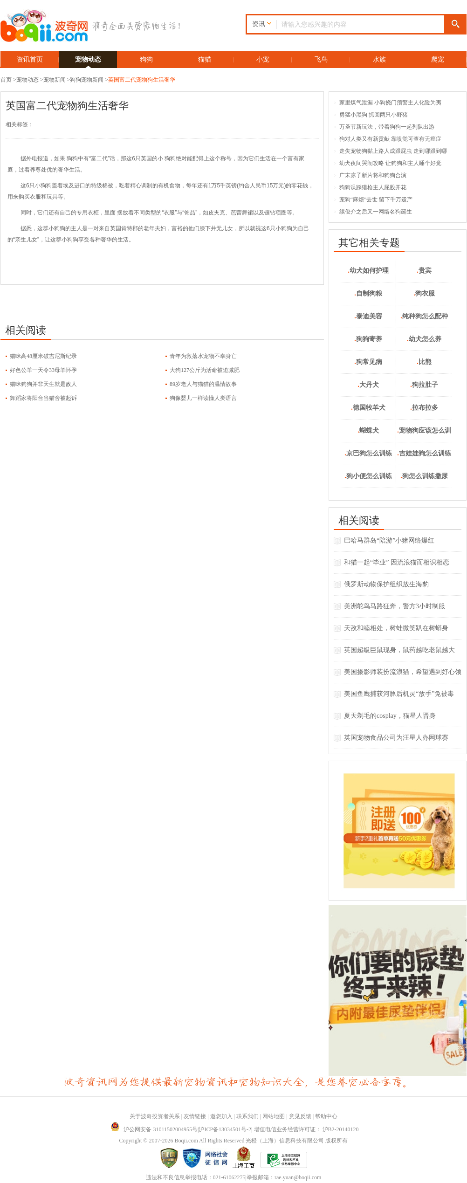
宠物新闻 (54, 79)
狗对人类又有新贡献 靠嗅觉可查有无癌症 (387, 139)
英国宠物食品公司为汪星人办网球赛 (396, 737)
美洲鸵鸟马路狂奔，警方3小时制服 (394, 606)
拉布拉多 (424, 407)
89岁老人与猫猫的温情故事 (203, 384)
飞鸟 (321, 59)
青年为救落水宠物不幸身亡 (203, 356)
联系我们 (247, 1116)
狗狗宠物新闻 (86, 79)
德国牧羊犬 (368, 407)
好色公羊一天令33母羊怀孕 (43, 370)
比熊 (424, 361)
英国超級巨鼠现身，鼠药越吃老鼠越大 (399, 650)
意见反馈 (300, 1116)
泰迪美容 (368, 316)
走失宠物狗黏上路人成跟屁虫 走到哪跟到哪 (390, 151)
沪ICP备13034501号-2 (225, 1129)
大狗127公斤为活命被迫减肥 (205, 370)
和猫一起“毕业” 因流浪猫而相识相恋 (396, 562)
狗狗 (146, 59)
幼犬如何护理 (368, 270)
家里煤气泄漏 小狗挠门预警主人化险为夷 (387, 102)
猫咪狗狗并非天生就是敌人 (43, 384)
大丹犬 (368, 384)
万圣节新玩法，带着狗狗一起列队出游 (384, 127)
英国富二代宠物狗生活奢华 (141, 79)
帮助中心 (326, 1116)
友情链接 (195, 1116)
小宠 (262, 59)
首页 (6, 79)
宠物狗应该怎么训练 (424, 434)
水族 (379, 59)
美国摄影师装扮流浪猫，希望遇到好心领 (402, 671)
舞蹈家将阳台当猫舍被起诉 (43, 398)
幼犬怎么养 (424, 339)
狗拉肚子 (424, 384)
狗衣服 (424, 293)
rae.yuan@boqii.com (298, 1177)
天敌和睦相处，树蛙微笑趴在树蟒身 (396, 628)
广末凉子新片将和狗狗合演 (370, 175)
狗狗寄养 (368, 339)
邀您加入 (221, 1116)
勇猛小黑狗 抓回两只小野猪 (371, 114)
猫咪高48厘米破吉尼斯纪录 (43, 356)
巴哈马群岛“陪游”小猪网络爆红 (389, 540)
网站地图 (273, 1116)
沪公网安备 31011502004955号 (154, 1129)
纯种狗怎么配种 (424, 316)
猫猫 (204, 59)
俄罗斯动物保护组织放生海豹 (386, 584)
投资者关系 (166, 1116)
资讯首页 (30, 59)
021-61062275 (229, 1177)
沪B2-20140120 (341, 1129)
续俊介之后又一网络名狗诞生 (373, 211)
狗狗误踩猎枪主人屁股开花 (370, 187)
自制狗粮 (368, 293)
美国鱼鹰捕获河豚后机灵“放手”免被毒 (399, 693)
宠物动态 (88, 59)
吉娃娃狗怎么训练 (424, 453)
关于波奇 (141, 1116)
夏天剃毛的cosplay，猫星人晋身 (390, 715)
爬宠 (437, 59)
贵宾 (424, 270)
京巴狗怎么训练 (368, 453)
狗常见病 (368, 361)
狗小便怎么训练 (368, 476)
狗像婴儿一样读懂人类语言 (203, 398)
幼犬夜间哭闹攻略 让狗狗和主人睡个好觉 (387, 163)
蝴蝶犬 (368, 430)
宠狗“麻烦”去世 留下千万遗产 (373, 199)
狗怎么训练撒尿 (424, 476)
